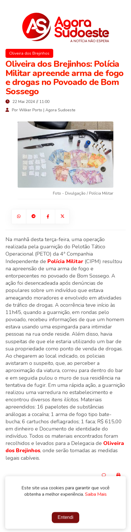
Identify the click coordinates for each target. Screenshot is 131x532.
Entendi (65, 518)
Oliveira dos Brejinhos (29, 53)
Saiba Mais (96, 495)
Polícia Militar (65, 261)
